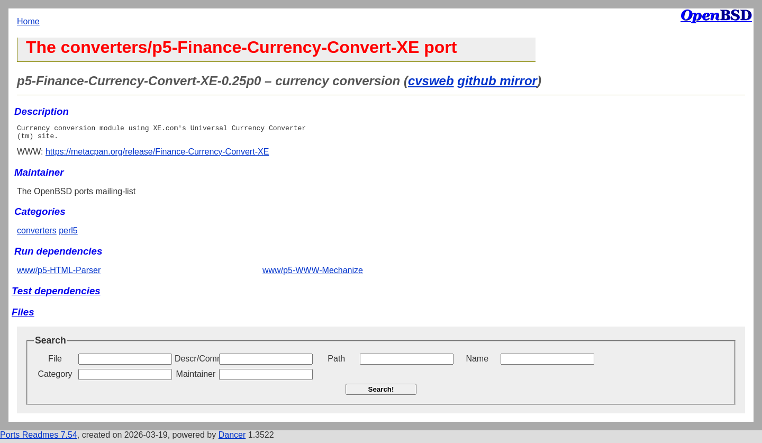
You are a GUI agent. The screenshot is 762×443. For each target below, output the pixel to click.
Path (336, 361)
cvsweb (431, 81)
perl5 (68, 233)
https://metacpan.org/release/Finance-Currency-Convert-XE (157, 154)
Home (28, 21)
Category (55, 377)
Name (477, 361)
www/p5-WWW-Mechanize (312, 273)
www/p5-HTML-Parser (59, 273)
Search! (381, 392)
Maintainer (196, 377)
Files (23, 315)
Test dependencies (56, 294)
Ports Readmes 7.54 (38, 437)
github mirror (497, 81)
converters (37, 233)
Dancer (232, 437)
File (55, 361)
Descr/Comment (196, 361)
